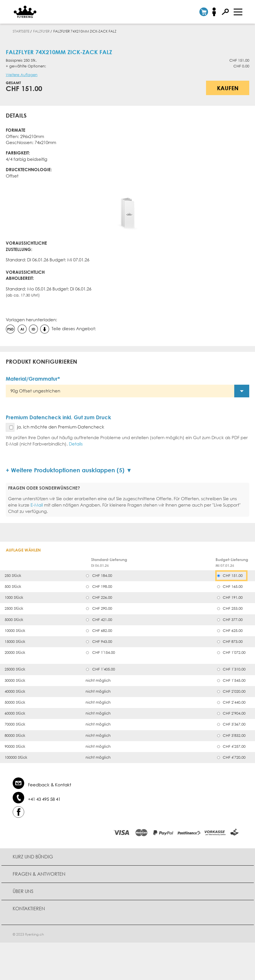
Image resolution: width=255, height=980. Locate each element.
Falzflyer (41, 31)
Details (76, 443)
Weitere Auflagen (21, 75)
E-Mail (37, 504)
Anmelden (216, 11)
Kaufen (228, 87)
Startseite (21, 31)
